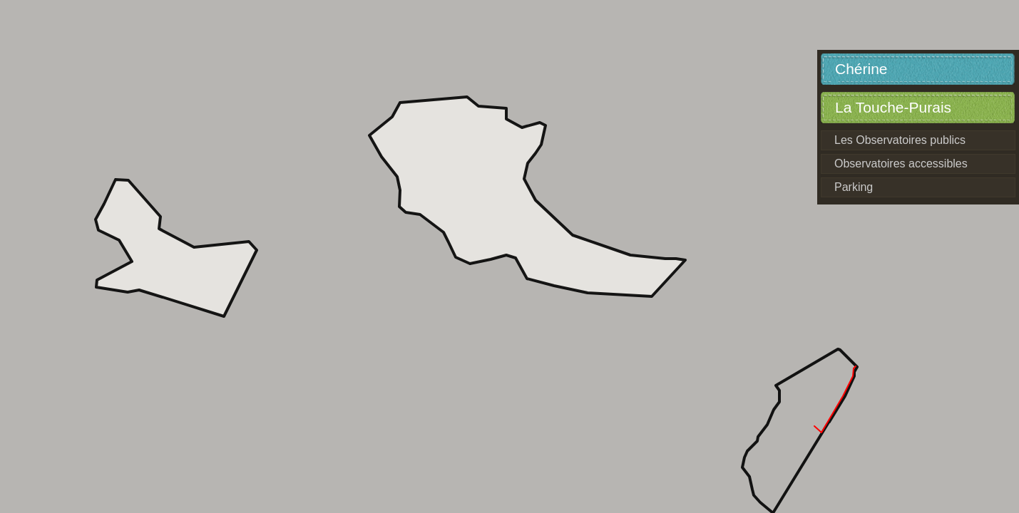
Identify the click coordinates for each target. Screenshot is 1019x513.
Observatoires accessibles (901, 163)
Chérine (861, 69)
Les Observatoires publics (900, 140)
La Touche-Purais (893, 107)
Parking (853, 187)
